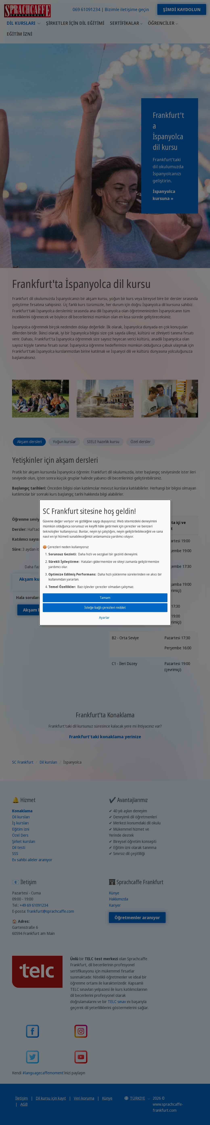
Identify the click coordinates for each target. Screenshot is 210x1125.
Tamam (105, 597)
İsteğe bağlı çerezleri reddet (105, 607)
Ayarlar (104, 617)
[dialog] (105, 562)
